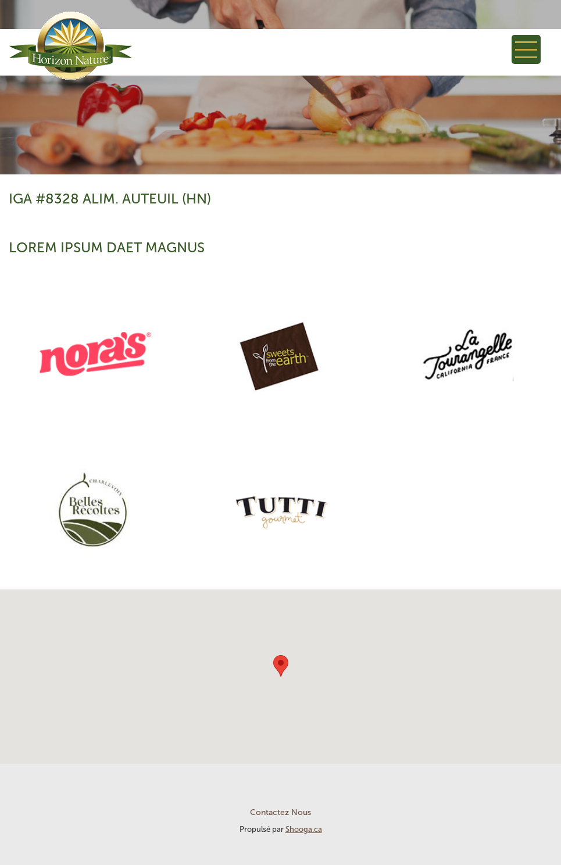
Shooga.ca (303, 829)
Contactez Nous (280, 812)
